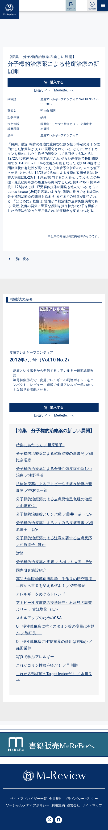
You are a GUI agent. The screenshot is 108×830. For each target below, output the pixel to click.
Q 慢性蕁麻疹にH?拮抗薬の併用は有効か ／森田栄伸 (54, 644)
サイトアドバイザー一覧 (28, 799)
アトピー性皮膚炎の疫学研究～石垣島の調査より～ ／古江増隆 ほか (54, 606)
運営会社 (73, 805)
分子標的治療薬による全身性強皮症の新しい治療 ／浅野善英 (54, 472)
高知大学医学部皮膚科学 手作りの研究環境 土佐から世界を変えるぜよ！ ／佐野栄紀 (55, 582)
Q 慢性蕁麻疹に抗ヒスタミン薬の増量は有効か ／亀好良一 (55, 629)
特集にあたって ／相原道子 (40, 445)
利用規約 (58, 805)
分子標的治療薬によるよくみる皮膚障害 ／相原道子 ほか (54, 526)
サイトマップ (92, 805)
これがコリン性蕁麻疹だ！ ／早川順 (48, 665)
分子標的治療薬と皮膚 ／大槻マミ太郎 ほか (54, 562)
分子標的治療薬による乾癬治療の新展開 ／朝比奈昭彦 (54, 456)
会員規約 (55, 799)
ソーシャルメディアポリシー (28, 805)
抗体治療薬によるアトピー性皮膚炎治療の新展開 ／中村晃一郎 (54, 487)
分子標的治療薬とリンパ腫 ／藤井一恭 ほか (54, 514)
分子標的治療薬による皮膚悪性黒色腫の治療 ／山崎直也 (54, 502)
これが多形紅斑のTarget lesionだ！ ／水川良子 (54, 677)
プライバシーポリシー (81, 799)
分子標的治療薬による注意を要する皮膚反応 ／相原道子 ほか (54, 541)
